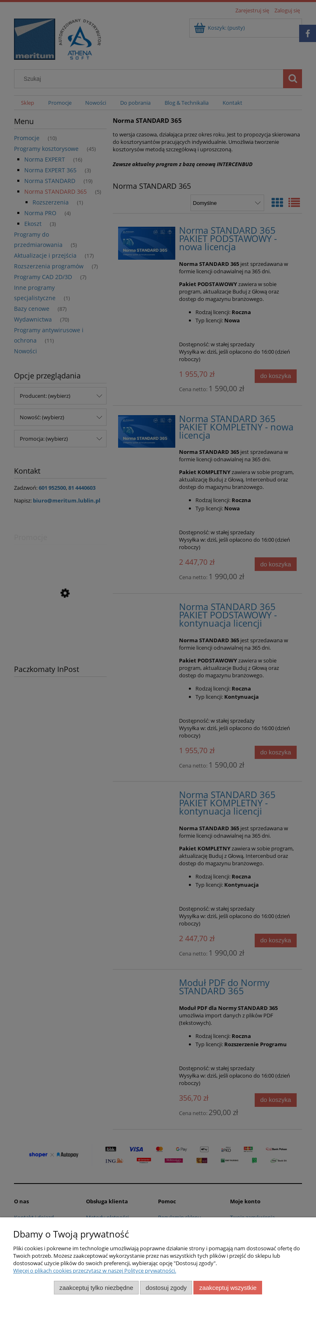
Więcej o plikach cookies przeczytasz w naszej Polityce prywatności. (94, 1270)
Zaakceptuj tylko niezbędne (96, 1287)
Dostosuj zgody (166, 1287)
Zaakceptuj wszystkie (227, 1287)
